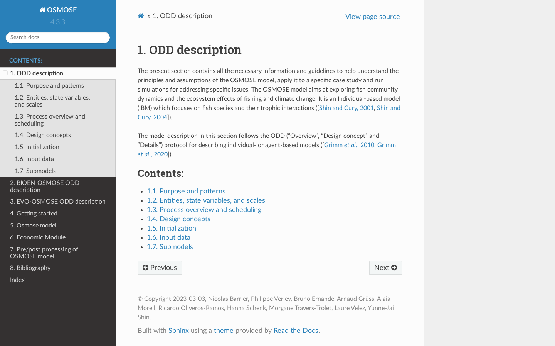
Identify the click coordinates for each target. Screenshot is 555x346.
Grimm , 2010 (349, 145)
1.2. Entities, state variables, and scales (52, 101)
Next (385, 268)
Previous (160, 268)
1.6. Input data (34, 159)
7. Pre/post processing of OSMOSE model (44, 253)
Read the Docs (296, 330)
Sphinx (178, 330)
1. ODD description (33, 73)
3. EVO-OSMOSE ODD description (58, 201)
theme (224, 330)
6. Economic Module (38, 237)
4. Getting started (33, 213)
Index (17, 280)
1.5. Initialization (37, 147)
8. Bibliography (30, 268)
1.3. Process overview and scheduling (50, 120)
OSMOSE (61, 10)
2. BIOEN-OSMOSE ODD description (44, 186)
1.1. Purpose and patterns (49, 86)
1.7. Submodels (35, 171)
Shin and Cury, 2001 (346, 108)
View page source (372, 17)
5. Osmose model (33, 225)
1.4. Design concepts (43, 135)
